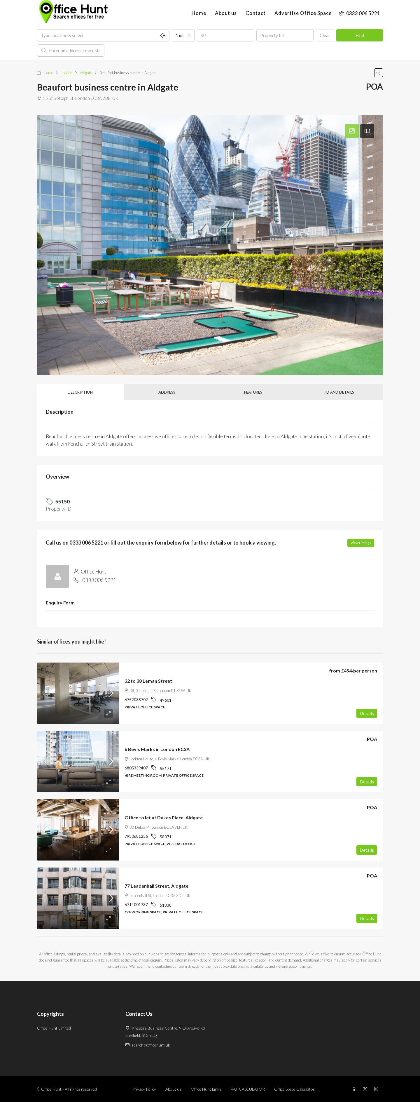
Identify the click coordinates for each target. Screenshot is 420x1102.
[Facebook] (355, 1089)
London (66, 72)
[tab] (352, 131)
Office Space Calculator (294, 1089)
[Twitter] (366, 1089)
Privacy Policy (144, 1089)
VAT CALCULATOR (248, 1089)
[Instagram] (377, 1089)
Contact (256, 13)
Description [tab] (80, 392)
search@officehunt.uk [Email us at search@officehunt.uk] (151, 1044)
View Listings (361, 542)
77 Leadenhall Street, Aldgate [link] (156, 886)
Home (199, 13)
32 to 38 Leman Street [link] (148, 681)
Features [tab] (253, 392)
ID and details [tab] (339, 392)
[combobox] (183, 35)
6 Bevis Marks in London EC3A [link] (157, 749)
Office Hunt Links (206, 1089)
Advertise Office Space (303, 13)
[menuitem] (359, 13)
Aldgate (86, 72)
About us (226, 13)
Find (360, 35)
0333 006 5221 (99, 580)
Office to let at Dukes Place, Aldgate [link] (164, 817)
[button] (378, 72)
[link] (78, 693)
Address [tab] (166, 392)
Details (367, 713)
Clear (325, 35)
